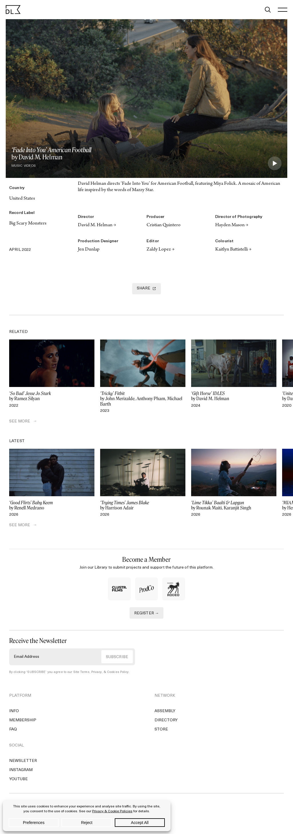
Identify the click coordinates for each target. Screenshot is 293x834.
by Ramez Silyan (51, 396)
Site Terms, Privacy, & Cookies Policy (101, 672)
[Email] (62, 238)
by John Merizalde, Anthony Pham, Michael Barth (142, 398)
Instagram (21, 770)
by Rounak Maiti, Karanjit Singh (233, 505)
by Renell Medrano (51, 505)
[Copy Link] (37, 238)
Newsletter (23, 761)
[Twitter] (13, 238)
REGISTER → (146, 613)
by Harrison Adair (142, 505)
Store (161, 729)
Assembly (165, 711)
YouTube (18, 779)
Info (14, 711)
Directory (166, 720)
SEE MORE (19, 421)
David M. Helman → (97, 225)
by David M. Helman (233, 396)
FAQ (13, 729)
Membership (22, 720)
